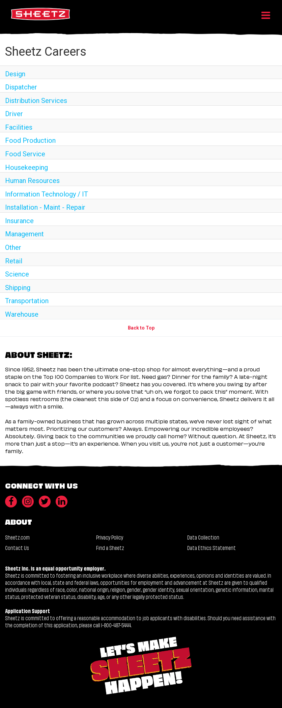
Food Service (25, 154)
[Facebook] (11, 501)
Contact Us (17, 547)
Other (13, 247)
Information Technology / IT (46, 194)
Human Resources (32, 181)
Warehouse (21, 314)
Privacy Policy (109, 537)
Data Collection (203, 537)
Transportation (27, 301)
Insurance (19, 221)
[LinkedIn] (61, 501)
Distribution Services (36, 101)
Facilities (18, 127)
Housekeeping (26, 167)
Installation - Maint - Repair (45, 207)
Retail (13, 261)
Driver (14, 114)
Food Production (30, 140)
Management (24, 234)
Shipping (17, 288)
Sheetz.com (17, 537)
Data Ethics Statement (211, 547)
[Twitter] (45, 501)
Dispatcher (21, 87)
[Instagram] (28, 501)
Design (15, 74)
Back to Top (141, 328)
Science (17, 274)
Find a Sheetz (110, 547)
